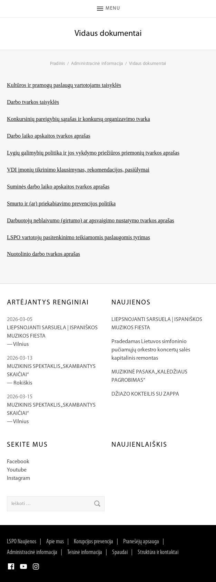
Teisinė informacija (84, 552)
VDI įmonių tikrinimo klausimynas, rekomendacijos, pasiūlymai (78, 170)
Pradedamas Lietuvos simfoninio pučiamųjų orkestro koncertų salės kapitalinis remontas (150, 350)
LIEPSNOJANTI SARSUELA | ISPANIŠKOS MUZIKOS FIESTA (156, 324)
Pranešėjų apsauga (141, 542)
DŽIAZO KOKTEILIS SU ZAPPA (145, 394)
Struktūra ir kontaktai (158, 552)
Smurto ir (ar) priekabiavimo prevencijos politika (61, 203)
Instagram (18, 478)
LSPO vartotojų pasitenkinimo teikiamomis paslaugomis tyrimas (78, 237)
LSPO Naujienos (21, 542)
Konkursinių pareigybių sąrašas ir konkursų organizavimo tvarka (78, 119)
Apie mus (55, 542)
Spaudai (120, 552)
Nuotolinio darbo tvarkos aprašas (43, 254)
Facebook (18, 462)
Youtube (17, 470)
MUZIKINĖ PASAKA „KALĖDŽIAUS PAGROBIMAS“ (149, 376)
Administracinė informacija (32, 552)
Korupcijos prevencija (93, 542)
